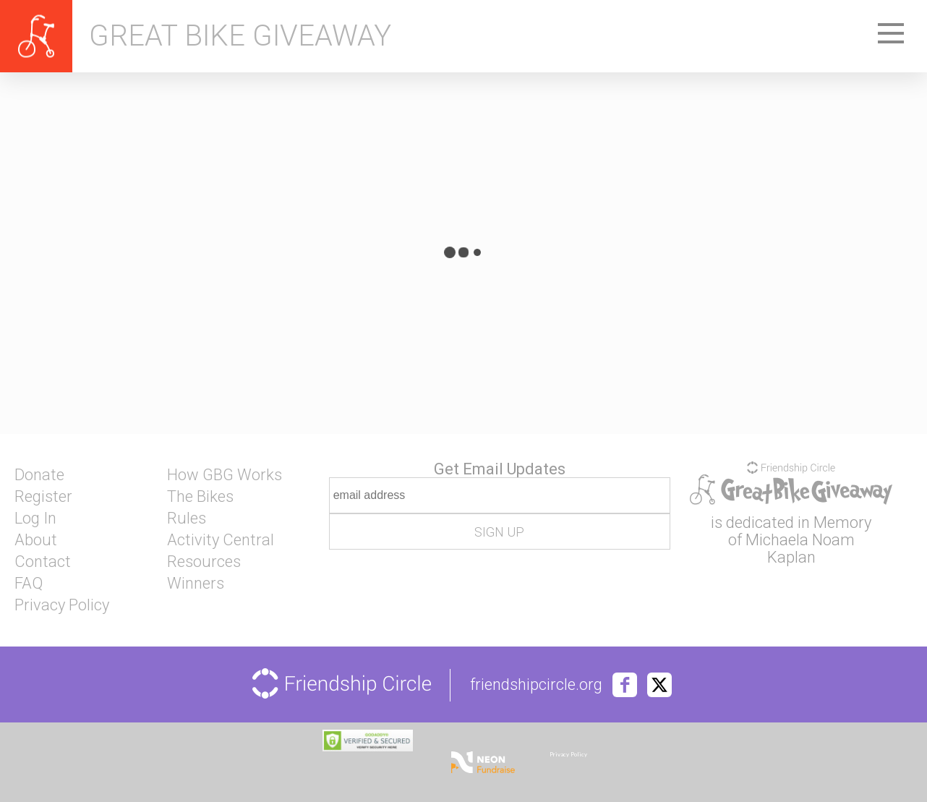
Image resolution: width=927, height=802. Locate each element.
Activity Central (220, 540)
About (35, 540)
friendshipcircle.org (536, 685)
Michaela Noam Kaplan (800, 548)
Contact (42, 562)
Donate (39, 475)
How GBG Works (224, 475)
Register (43, 497)
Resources (204, 562)
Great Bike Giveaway (240, 36)
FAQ (28, 584)
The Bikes (200, 497)
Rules (186, 518)
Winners (195, 584)
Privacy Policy (61, 605)
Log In (35, 518)
